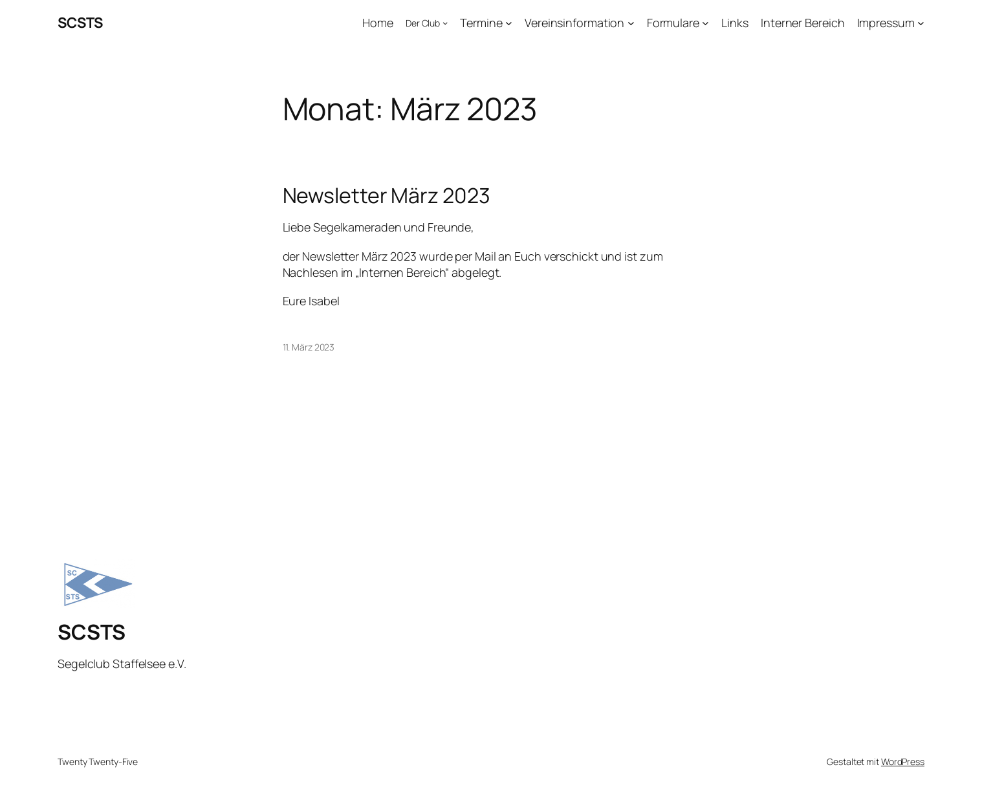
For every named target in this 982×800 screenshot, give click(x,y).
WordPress (902, 761)
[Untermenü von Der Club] (445, 22)
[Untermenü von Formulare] (705, 23)
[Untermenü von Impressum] (920, 23)
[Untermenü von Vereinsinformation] (631, 23)
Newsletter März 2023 (386, 195)
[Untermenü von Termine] (508, 23)
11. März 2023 (309, 347)
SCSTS (80, 22)
